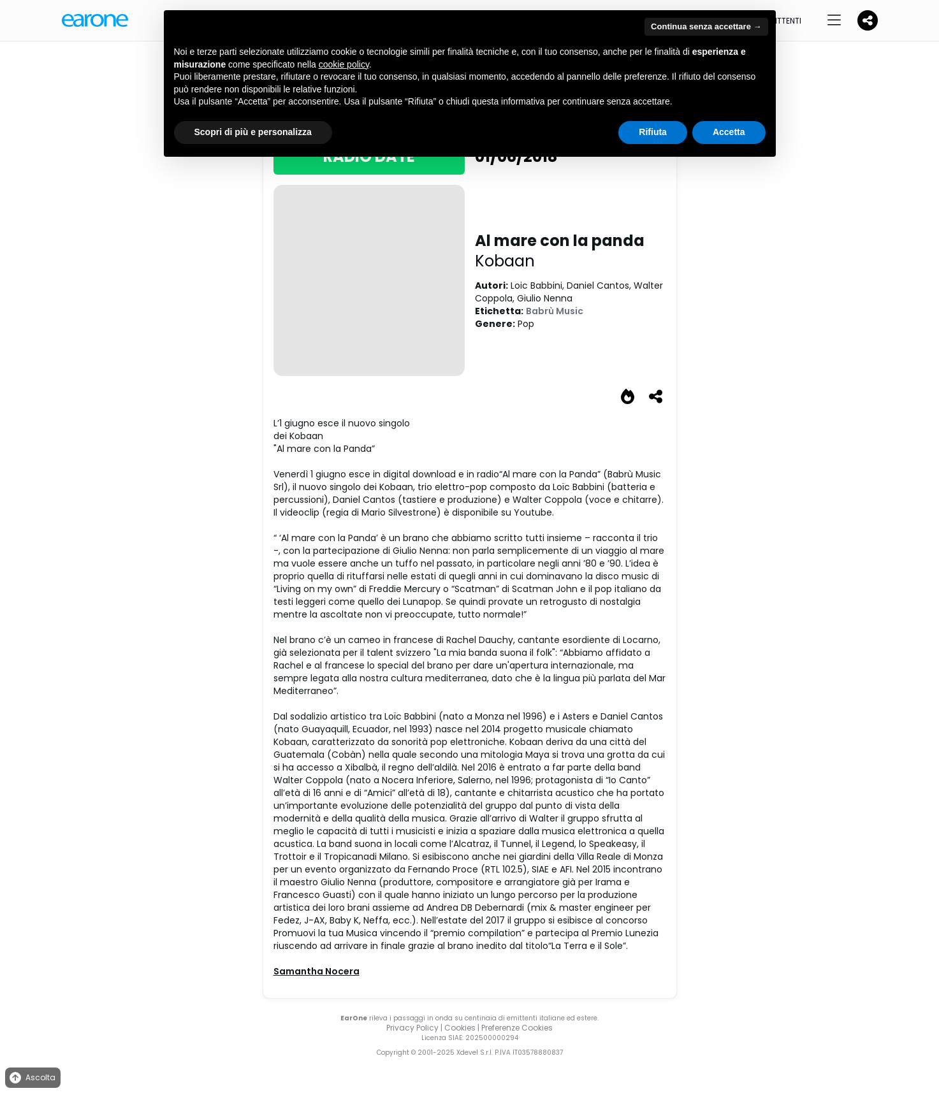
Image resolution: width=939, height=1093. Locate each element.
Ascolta (31, 1078)
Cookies (460, 1027)
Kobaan (505, 260)
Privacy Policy (412, 1027)
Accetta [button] (729, 132)
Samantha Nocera (316, 971)
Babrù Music (554, 311)
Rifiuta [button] (653, 132)
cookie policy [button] (344, 64)
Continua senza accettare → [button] (706, 26)
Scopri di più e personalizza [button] (253, 132)
